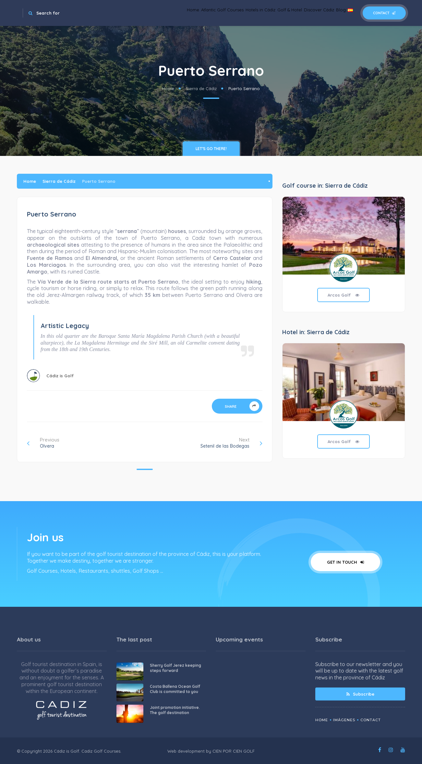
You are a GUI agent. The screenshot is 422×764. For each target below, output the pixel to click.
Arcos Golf (343, 295)
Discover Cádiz (302, 13)
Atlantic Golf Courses (177, 13)
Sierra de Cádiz (201, 88)
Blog (331, 13)
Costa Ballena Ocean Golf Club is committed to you (175, 689)
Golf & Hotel (263, 13)
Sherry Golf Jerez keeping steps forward (175, 668)
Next (231, 443)
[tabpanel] (343, 259)
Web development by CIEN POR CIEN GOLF (211, 751)
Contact (384, 13)
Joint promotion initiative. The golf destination (175, 710)
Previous (43, 443)
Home (139, 13)
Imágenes (344, 720)
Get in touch (345, 562)
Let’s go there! (211, 148)
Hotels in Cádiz (225, 13)
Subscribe (360, 694)
